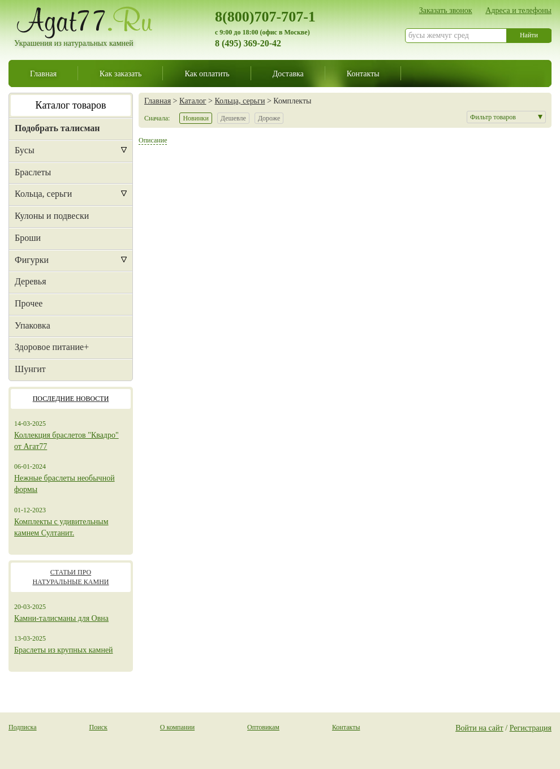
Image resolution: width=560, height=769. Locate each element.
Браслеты (33, 172)
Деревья (30, 281)
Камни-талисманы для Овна (61, 618)
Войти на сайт (479, 727)
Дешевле (233, 118)
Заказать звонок (445, 10)
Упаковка (32, 325)
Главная (43, 73)
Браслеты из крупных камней (63, 650)
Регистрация (531, 727)
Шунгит (30, 369)
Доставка (288, 73)
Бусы (25, 150)
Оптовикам (263, 727)
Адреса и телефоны (518, 10)
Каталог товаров (71, 105)
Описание (153, 140)
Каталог (192, 100)
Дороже (269, 118)
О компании (177, 727)
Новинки (195, 118)
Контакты (363, 73)
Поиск (98, 727)
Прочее (28, 303)
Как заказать (120, 73)
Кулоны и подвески (52, 216)
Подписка (22, 727)
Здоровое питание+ (52, 347)
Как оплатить (206, 73)
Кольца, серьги (43, 193)
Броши (28, 238)
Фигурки (32, 260)
